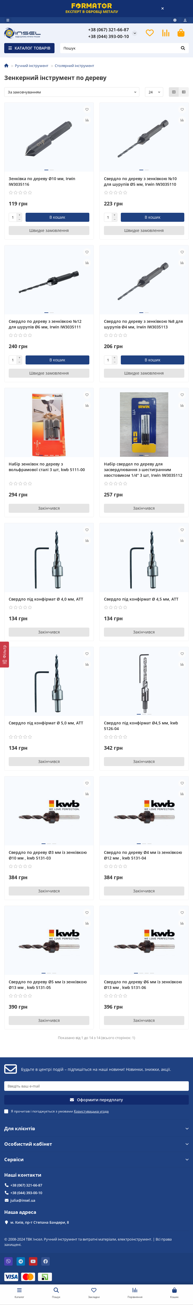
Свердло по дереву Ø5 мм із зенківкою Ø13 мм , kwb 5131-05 (48, 984)
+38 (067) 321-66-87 (108, 30)
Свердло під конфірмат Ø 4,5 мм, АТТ (141, 599)
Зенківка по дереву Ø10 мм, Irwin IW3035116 (42, 181)
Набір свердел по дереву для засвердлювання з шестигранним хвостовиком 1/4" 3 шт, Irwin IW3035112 (143, 469)
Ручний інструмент (31, 65)
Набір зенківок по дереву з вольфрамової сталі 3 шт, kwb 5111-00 (47, 466)
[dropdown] (8, 20)
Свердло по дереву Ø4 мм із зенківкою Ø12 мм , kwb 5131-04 (143, 855)
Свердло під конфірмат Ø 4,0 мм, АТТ (46, 599)
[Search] (124, 48)
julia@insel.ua (22, 1200)
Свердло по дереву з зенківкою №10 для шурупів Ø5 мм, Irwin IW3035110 (140, 181)
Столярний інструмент (74, 65)
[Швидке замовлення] (49, 230)
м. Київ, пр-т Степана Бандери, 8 (39, 1222)
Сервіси (96, 1159)
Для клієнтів (96, 1128)
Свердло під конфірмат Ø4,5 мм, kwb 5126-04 (141, 725)
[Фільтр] (4, 654)
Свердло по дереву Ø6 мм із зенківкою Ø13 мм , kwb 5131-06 (143, 984)
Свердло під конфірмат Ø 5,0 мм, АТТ (46, 723)
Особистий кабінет (96, 1144)
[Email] (96, 1086)
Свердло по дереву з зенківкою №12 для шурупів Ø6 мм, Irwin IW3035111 (45, 324)
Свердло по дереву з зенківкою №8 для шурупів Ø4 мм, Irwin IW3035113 (143, 324)
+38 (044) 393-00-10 (108, 36)
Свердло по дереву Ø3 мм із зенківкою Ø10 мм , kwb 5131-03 (48, 855)
